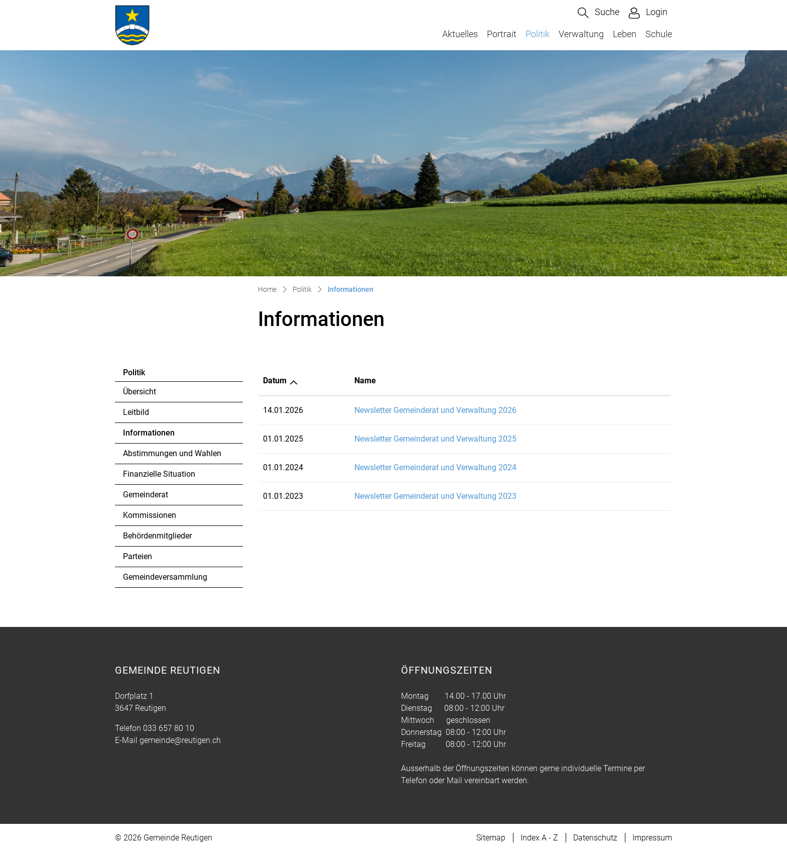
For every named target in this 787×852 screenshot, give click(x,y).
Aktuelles (460, 34)
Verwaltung (581, 34)
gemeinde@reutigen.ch (180, 740)
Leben (624, 34)
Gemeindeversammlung (165, 577)
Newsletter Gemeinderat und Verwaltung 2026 (435, 410)
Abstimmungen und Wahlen (172, 453)
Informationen (150, 435)
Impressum (652, 837)
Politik (538, 34)
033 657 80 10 (168, 728)
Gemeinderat (145, 494)
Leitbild (136, 412)
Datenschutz (595, 837)
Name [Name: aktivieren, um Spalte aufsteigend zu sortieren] (365, 380)
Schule (658, 34)
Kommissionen (149, 515)
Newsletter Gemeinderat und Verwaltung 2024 (435, 467)
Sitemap (490, 837)
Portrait (501, 34)
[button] (598, 13)
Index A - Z (539, 837)
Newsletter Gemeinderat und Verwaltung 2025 (435, 439)
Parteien (137, 556)
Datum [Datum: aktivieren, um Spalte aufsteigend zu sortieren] (275, 380)
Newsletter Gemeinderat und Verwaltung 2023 (435, 496)
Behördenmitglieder (157, 536)
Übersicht (139, 391)
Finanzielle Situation (159, 474)
